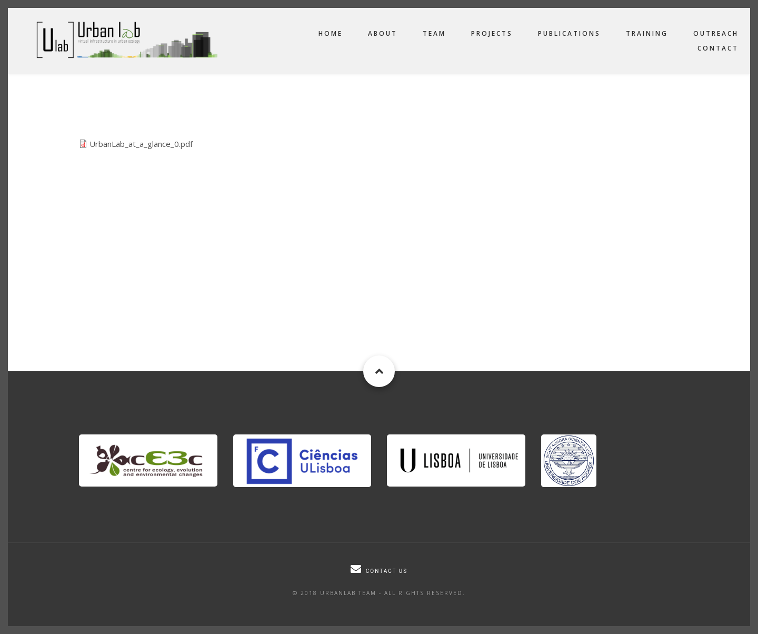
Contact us (386, 571)
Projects (492, 33)
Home (330, 33)
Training (647, 33)
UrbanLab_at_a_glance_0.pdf (141, 143)
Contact (718, 48)
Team (434, 33)
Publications (569, 33)
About (382, 33)
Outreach (716, 33)
